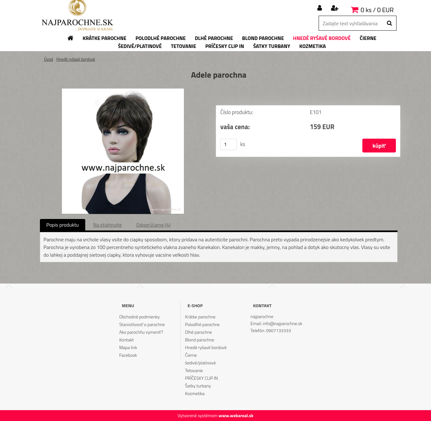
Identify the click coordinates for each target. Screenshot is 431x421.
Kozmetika (195, 393)
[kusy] (228, 144)
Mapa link (128, 347)
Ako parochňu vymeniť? (141, 332)
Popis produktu (62, 225)
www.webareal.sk (236, 415)
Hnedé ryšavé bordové (75, 59)
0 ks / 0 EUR (377, 10)
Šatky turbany (198, 385)
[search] (389, 23)
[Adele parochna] (123, 91)
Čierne (191, 355)
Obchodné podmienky (139, 316)
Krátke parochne (200, 316)
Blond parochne (199, 339)
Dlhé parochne (198, 332)
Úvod (48, 59)
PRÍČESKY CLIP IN (201, 378)
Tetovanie (194, 370)
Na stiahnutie (107, 225)
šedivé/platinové (200, 362)
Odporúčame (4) (153, 225)
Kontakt (126, 339)
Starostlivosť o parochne (142, 324)
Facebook (128, 355)
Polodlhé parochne (202, 324)
